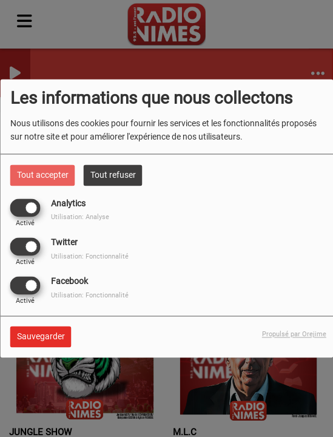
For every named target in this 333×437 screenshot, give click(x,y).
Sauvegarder (41, 337)
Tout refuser (113, 175)
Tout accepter (43, 175)
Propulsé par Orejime (294, 335)
